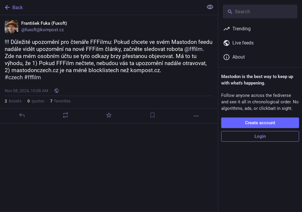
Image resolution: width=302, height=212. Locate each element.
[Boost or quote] (65, 115)
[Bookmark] (152, 115)
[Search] (260, 11)
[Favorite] (108, 115)
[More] (196, 116)
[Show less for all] (210, 7)
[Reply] (21, 115)
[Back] (101, 7)
